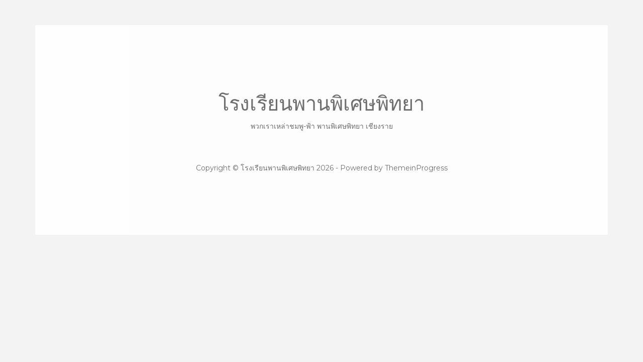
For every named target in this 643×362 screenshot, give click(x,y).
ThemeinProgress (416, 167)
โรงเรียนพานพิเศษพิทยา (321, 111)
